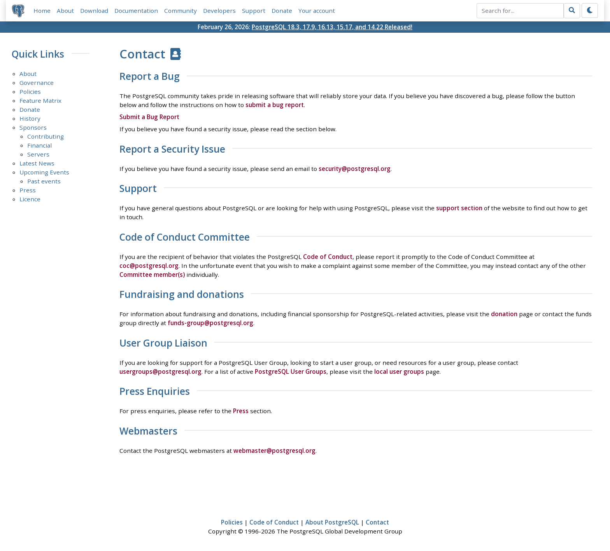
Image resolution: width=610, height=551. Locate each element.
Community (180, 10)
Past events (44, 181)
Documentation (136, 10)
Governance (36, 82)
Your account (316, 10)
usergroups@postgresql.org (160, 371)
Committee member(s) (152, 274)
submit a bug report (274, 105)
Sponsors (33, 127)
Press (27, 190)
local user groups (399, 371)
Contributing (45, 136)
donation (504, 314)
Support (253, 10)
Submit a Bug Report (149, 117)
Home (42, 10)
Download (94, 10)
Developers (219, 10)
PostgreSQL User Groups (290, 371)
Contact (377, 522)
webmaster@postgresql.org (274, 450)
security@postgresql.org (355, 169)
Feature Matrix (40, 100)
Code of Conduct (327, 257)
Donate (282, 10)
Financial (39, 145)
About (65, 10)
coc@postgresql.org (149, 265)
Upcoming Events (44, 172)
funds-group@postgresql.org (210, 323)
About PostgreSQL (332, 522)
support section (459, 208)
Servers (38, 154)
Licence (29, 199)
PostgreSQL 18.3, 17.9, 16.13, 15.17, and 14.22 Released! (332, 27)
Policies (30, 91)
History (29, 118)
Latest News (36, 163)
